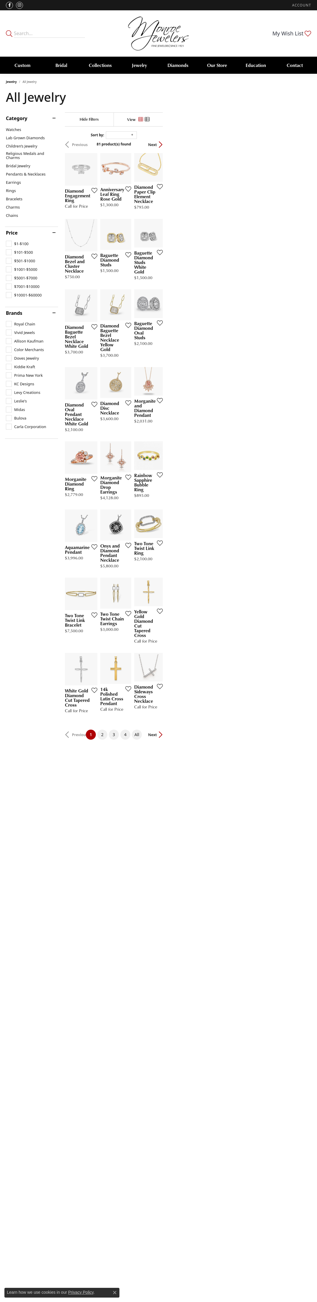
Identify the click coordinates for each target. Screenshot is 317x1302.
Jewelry (139, 65)
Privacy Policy (80, 1292)
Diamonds (177, 65)
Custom (22, 65)
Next (300, 144)
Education (256, 65)
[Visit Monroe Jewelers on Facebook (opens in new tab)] (9, 5)
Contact (295, 65)
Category (16, 118)
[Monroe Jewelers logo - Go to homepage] (158, 33)
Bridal (61, 65)
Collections (100, 65)
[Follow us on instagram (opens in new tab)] (19, 5)
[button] (301, 5)
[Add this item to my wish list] (140, 238)
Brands (14, 313)
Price (12, 232)
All (210, 1023)
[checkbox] (17, 243)
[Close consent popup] (114, 1292)
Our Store (217, 65)
